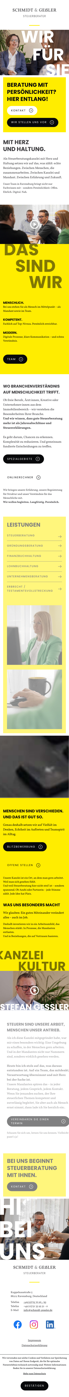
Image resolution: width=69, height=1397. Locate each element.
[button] (34, 224)
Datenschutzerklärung (34, 1345)
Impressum (34, 1340)
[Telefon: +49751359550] (35, 1302)
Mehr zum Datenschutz (34, 1373)
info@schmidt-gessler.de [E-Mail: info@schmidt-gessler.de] (38, 1310)
